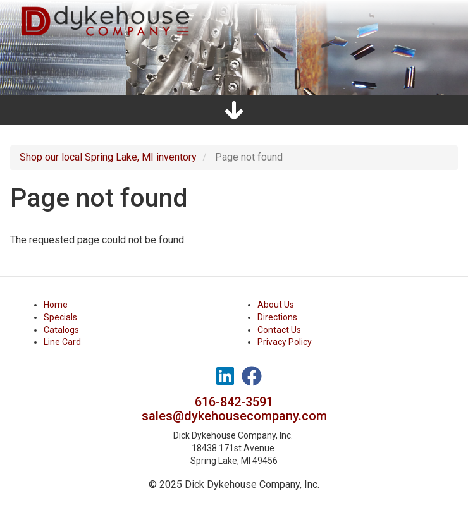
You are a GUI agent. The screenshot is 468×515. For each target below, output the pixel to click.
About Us (275, 305)
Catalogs (61, 330)
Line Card (62, 342)
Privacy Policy (284, 342)
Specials (60, 317)
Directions (277, 317)
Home (56, 305)
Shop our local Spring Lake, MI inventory (108, 157)
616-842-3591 (234, 401)
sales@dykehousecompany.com (234, 415)
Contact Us (279, 330)
